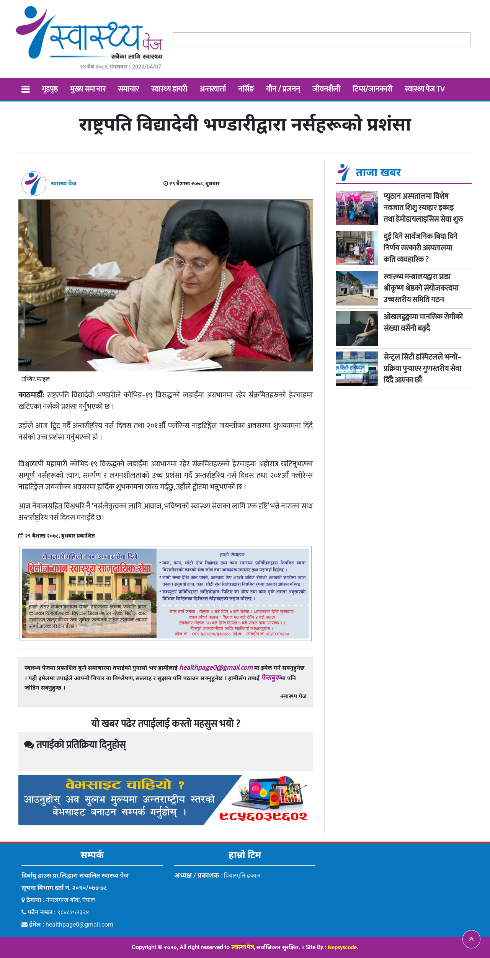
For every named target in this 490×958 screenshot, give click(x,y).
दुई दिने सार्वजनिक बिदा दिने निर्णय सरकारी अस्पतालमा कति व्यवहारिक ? (420, 248)
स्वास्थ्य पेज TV (424, 89)
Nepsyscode (342, 947)
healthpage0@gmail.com (216, 668)
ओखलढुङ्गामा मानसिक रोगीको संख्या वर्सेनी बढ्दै (423, 323)
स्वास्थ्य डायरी (169, 89)
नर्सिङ (246, 89)
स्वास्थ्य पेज (242, 947)
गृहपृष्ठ (50, 89)
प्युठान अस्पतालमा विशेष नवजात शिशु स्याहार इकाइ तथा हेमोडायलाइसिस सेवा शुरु (423, 208)
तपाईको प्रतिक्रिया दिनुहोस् (75, 745)
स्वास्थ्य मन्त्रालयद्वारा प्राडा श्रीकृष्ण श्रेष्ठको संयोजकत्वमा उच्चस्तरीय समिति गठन (421, 288)
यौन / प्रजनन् (283, 89)
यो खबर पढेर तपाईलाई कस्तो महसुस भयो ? (165, 724)
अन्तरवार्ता (212, 89)
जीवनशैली (326, 89)
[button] (471, 939)
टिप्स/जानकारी (372, 89)
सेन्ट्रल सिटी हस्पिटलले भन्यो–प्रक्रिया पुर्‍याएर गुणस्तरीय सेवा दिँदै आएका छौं (422, 369)
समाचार (128, 89)
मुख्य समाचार (88, 89)
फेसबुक (270, 678)
